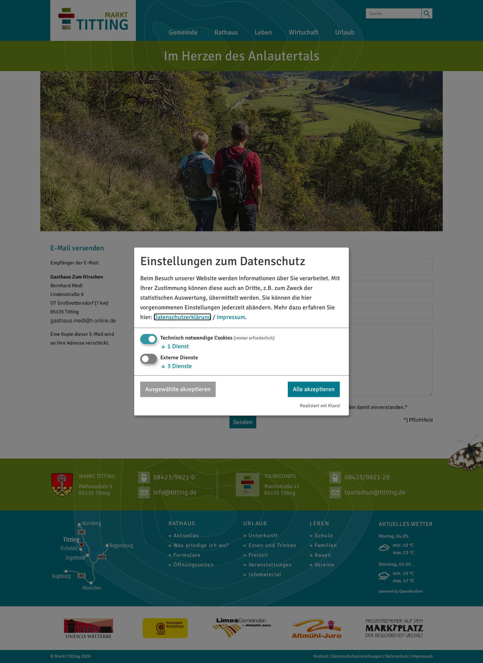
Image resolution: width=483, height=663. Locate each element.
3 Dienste (176, 366)
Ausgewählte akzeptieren (178, 389)
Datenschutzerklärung (182, 316)
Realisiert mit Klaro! (320, 405)
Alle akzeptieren (314, 389)
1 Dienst (174, 346)
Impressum (231, 316)
